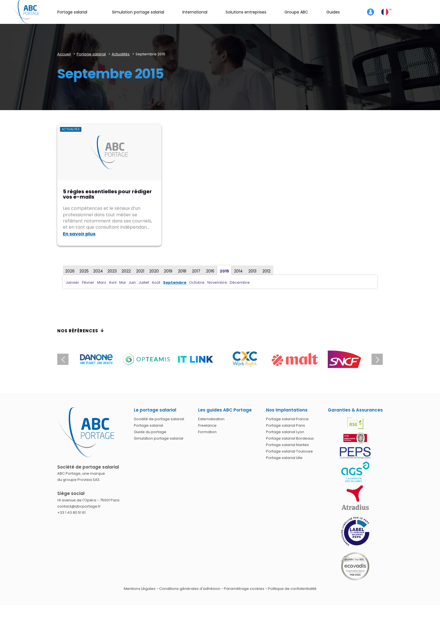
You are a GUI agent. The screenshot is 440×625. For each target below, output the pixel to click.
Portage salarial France (287, 419)
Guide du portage (150, 432)
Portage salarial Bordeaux (290, 438)
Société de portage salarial (159, 419)
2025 (84, 271)
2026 (70, 271)
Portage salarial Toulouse (289, 451)
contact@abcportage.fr (79, 506)
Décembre (240, 282)
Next (377, 359)
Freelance (207, 425)
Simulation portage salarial (158, 438)
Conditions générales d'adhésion (189, 588)
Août (156, 282)
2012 (266, 271)
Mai (122, 282)
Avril (112, 282)
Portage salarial (148, 425)
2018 (182, 271)
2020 (154, 271)
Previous (62, 359)
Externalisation (211, 419)
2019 (168, 271)
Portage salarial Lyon (285, 432)
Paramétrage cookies (244, 588)
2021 (140, 271)
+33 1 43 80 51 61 (71, 512)
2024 (98, 271)
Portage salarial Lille (284, 457)
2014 (238, 271)
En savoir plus (79, 234)
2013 (252, 271)
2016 (210, 271)
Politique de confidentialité (292, 588)
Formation (207, 432)
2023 (112, 271)
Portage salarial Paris (285, 425)
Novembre (217, 282)
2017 (196, 271)
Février (88, 282)
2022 (126, 271)
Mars (101, 282)
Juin (132, 282)
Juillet (144, 282)
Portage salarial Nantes (287, 444)
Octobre (197, 282)
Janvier (72, 282)
